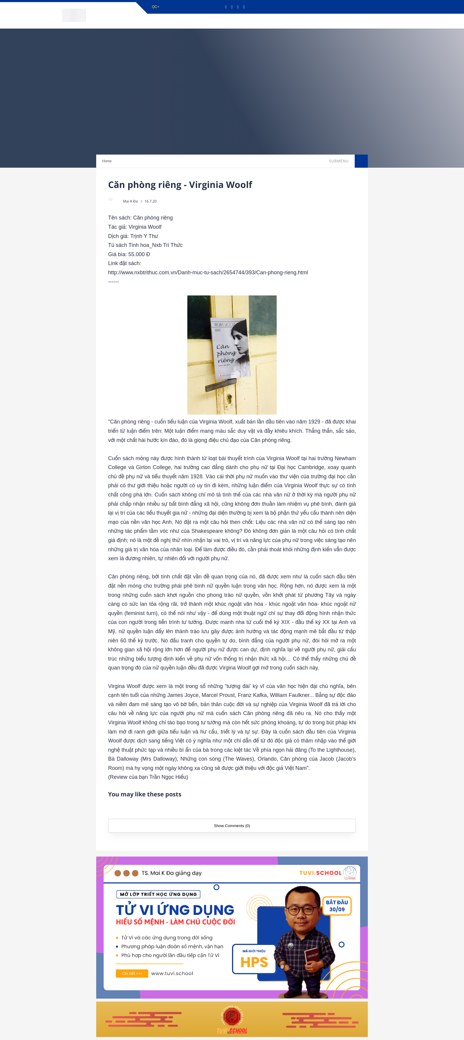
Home (107, 161)
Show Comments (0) (232, 825)
